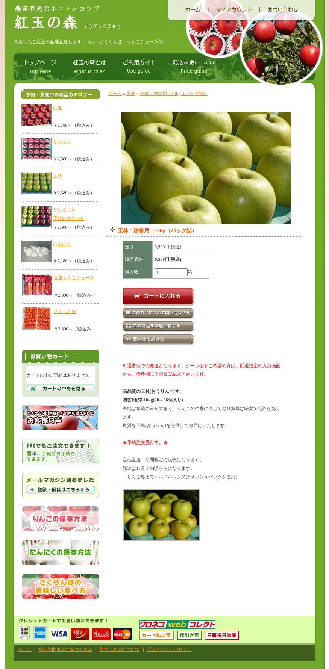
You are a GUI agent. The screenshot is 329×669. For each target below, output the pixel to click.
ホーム (115, 93)
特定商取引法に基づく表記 (65, 649)
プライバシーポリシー (169, 649)
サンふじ (62, 141)
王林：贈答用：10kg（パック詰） (174, 93)
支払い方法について (119, 649)
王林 (57, 176)
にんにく (62, 244)
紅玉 (57, 107)
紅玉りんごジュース (74, 277)
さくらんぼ (65, 311)
